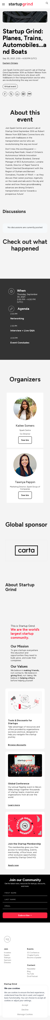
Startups (7, 958)
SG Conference (33, 953)
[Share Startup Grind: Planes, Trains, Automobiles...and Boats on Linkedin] (17, 94)
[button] (47, 3)
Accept (25, 1005)
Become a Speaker (34, 958)
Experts (6, 955)
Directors (7, 963)
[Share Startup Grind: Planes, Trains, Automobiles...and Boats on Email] (23, 94)
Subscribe (24, 915)
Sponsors (7, 960)
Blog (29, 971)
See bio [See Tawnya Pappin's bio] (25, 495)
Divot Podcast (32, 976)
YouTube (30, 974)
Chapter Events (33, 955)
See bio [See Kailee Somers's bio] (25, 440)
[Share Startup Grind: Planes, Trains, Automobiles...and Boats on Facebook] (5, 94)
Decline (24, 1009)
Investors (7, 953)
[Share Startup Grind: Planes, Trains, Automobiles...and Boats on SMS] (29, 94)
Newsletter (31, 969)
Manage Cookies (25, 1014)
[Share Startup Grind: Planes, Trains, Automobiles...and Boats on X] (11, 94)
